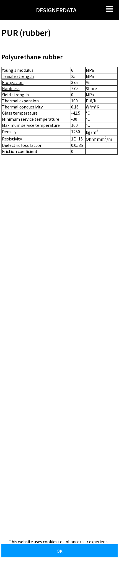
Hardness (11, 88)
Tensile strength (18, 76)
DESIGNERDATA (56, 10)
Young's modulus (17, 70)
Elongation (13, 82)
